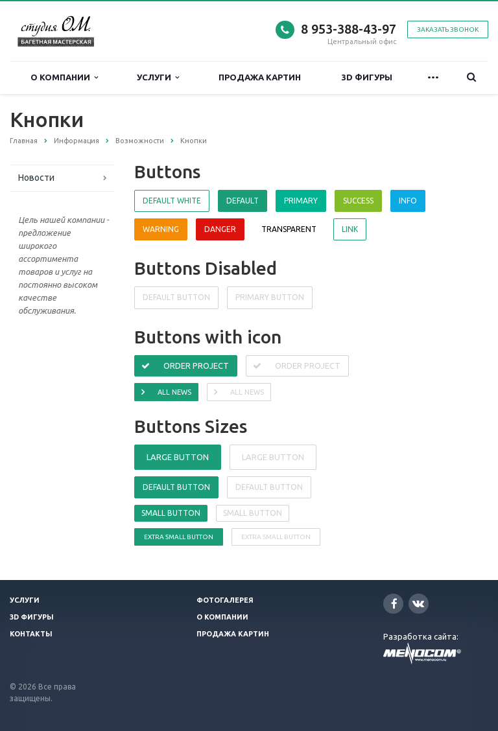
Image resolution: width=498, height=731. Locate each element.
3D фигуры (367, 77)
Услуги (158, 77)
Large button (178, 456)
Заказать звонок (448, 29)
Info (408, 200)
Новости (36, 177)
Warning (161, 229)
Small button (170, 513)
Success (358, 200)
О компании (64, 77)
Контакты (31, 634)
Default (242, 200)
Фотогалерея (225, 600)
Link (350, 229)
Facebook (394, 603)
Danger (220, 229)
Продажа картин (260, 77)
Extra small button (178, 536)
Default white (172, 200)
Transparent (288, 229)
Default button (176, 487)
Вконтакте (418, 603)
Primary (301, 200)
